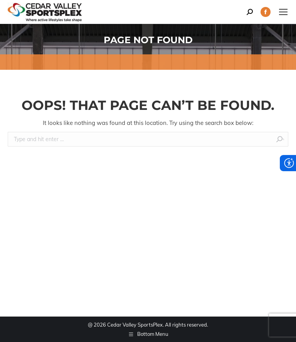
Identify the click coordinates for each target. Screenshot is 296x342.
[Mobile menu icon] (283, 12)
